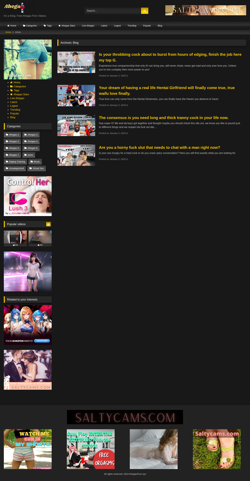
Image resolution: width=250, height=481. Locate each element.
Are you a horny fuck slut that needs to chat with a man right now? (159, 147)
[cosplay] (91, 468)
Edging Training (17, 161)
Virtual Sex (38, 168)
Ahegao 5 (14, 148)
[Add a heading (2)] (28, 468)
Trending (132, 25)
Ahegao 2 (33, 134)
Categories (31, 25)
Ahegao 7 (14, 155)
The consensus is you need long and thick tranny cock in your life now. (163, 118)
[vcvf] (28, 215)
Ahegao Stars (68, 25)
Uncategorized (16, 168)
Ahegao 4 (33, 141)
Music (37, 161)
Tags (49, 25)
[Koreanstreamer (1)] (154, 468)
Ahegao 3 (14, 141)
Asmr (30, 155)
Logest (117, 25)
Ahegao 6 (33, 148)
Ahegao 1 (14, 134)
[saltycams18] (28, 78)
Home (13, 25)
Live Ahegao (88, 25)
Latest (104, 25)
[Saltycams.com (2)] (217, 468)
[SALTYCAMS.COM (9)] (125, 423)
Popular (147, 25)
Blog (160, 25)
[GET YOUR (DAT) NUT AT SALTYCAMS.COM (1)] (205, 14)
